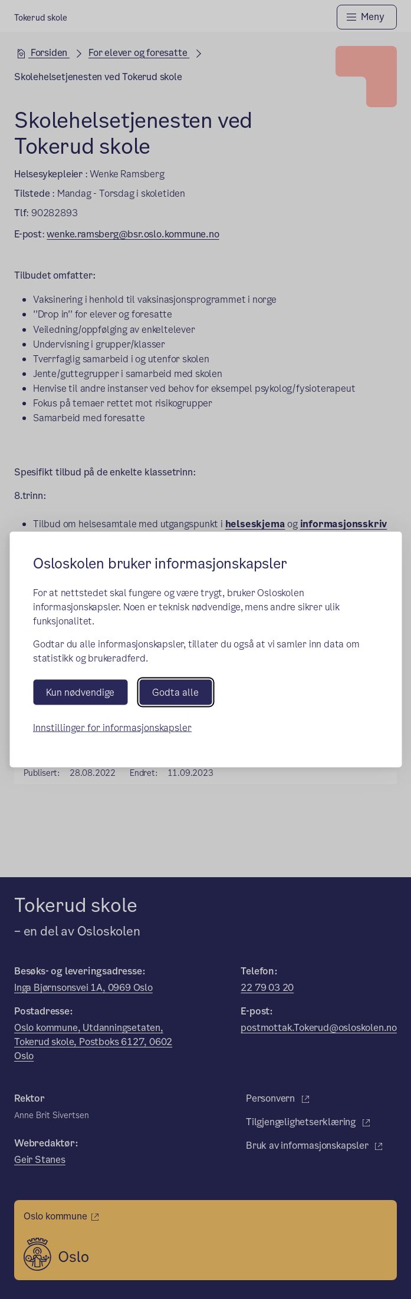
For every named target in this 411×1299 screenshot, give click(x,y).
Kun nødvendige (80, 692)
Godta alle (175, 692)
